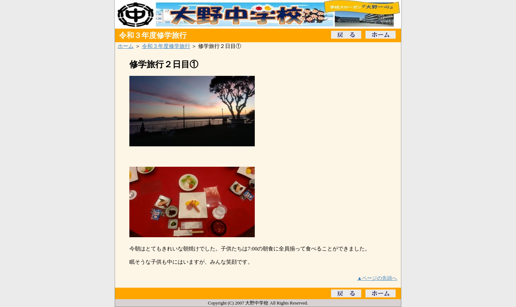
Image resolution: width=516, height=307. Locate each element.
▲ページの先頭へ (377, 278)
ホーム (126, 46)
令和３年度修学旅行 (166, 46)
